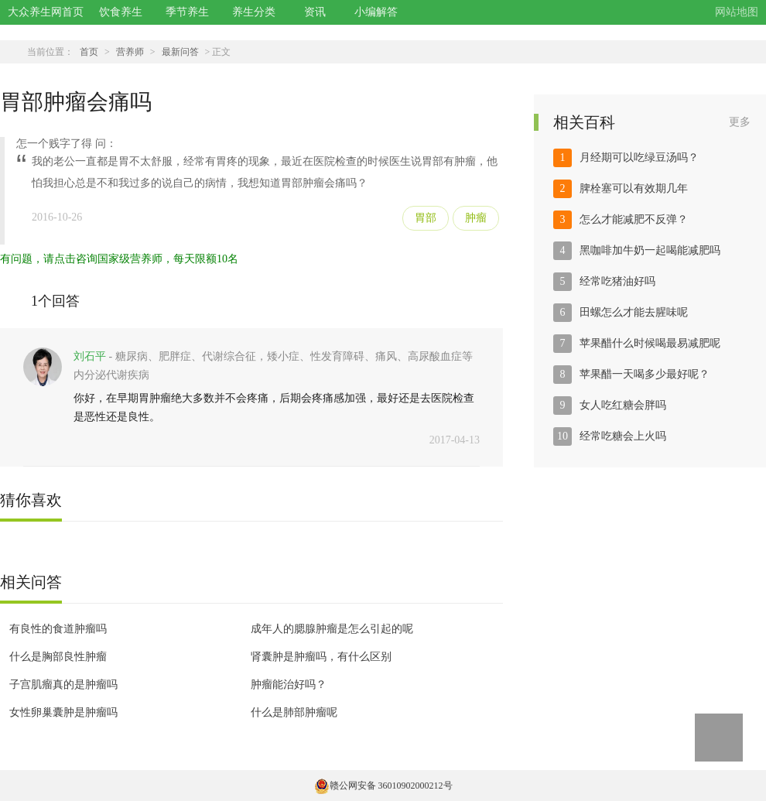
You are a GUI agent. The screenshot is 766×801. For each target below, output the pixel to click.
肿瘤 (476, 218)
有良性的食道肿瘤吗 (58, 629)
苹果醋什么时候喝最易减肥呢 (650, 343)
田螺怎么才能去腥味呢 (634, 312)
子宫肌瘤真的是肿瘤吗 (63, 684)
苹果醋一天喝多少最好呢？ (645, 374)
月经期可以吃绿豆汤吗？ (639, 157)
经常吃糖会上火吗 (623, 436)
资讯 (315, 12)
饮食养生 (120, 12)
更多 (740, 122)
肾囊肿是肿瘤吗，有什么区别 (321, 656)
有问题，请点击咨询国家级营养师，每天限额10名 (119, 259)
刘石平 (90, 356)
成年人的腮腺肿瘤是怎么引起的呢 (332, 629)
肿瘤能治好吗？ (289, 684)
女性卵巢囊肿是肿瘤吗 (63, 712)
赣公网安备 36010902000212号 (383, 785)
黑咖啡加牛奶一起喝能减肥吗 (650, 250)
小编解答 (376, 12)
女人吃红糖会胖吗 (623, 405)
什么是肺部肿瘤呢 (294, 712)
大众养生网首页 (46, 12)
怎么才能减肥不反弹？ (634, 219)
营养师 (130, 51)
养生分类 (253, 12)
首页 (89, 51)
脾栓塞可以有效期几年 (634, 188)
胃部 (425, 218)
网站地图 (736, 12)
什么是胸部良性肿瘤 (58, 656)
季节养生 (187, 12)
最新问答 (180, 51)
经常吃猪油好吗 (617, 281)
